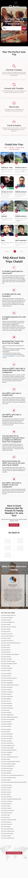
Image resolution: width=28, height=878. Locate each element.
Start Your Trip (14, 525)
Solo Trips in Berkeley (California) (8, 750)
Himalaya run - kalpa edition (9, 167)
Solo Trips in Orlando (6, 675)
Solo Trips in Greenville (6, 770)
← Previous (6, 251)
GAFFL (5, 147)
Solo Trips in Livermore (6, 689)
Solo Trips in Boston (5, 649)
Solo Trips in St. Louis (6, 701)
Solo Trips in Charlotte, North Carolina (10, 685)
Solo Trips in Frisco (5, 817)
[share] (12, 156)
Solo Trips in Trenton (6, 638)
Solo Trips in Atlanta (5, 629)
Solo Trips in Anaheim (6, 726)
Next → (22, 251)
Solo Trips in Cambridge (6, 752)
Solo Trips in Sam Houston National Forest (10, 643)
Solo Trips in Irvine (5, 710)
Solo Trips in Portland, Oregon (8, 661)
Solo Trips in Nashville (6, 721)
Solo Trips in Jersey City (6, 633)
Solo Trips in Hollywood (6, 724)
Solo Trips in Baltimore (6, 698)
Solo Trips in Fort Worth (6, 812)
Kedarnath (4, 216)
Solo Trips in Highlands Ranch (8, 745)
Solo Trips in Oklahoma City (7, 838)
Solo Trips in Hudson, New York (8, 615)
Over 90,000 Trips (21, 31)
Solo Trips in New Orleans (7, 768)
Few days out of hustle (7, 191)
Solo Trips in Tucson (6, 789)
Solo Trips (11, 147)
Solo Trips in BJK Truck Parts (7, 810)
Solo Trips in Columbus (6, 673)
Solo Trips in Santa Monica (7, 828)
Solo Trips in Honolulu (6, 712)
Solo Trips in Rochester (6, 796)
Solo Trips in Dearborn (6, 792)
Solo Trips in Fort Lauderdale (7, 719)
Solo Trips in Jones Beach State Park (9, 757)
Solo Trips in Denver (5, 631)
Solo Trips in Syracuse (6, 822)
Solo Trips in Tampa (5, 665)
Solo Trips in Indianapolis (7, 668)
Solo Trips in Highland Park (7, 714)
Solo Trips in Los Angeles (7, 617)
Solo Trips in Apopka (6, 780)
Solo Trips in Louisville (6, 808)
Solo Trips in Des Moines (7, 736)
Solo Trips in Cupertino (6, 694)
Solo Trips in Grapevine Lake (7, 831)
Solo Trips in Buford (5, 731)
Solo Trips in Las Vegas (6, 740)
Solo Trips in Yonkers (6, 670)
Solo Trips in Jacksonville (7, 696)
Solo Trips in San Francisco (7, 640)
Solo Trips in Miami (5, 759)
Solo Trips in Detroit (5, 794)
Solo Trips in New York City (7, 636)
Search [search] (24, 28)
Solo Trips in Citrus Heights (7, 747)
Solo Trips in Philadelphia (7, 682)
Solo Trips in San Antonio (7, 680)
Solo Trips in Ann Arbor (6, 785)
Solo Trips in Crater (5, 815)
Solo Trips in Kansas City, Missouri (9, 678)
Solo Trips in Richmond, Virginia (8, 763)
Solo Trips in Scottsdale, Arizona (8, 777)
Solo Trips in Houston (6, 656)
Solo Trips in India (20, 147)
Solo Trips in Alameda (6, 729)
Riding (3, 240)
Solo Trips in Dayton (5, 826)
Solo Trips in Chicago (6, 620)
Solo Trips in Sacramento (7, 687)
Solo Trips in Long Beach (6, 801)
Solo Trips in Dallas (5, 645)
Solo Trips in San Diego (6, 659)
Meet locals (5, 356)
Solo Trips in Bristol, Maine (7, 833)
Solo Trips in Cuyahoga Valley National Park (11, 799)
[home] (14, 7)
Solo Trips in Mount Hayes (7, 708)
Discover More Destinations (14, 853)
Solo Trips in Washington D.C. (8, 622)
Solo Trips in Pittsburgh (6, 703)
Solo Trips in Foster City (6, 824)
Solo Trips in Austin (5, 647)
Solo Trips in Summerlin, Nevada (8, 819)
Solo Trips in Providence (6, 705)
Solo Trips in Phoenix (6, 652)
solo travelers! (17, 356)
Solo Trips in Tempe (5, 806)
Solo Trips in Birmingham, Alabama (9, 663)
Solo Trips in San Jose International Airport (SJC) (12, 775)
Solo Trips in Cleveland (6, 787)
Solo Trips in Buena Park (6, 738)
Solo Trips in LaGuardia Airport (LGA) (9, 717)
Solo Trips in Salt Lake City (7, 743)
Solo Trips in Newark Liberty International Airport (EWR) (14, 782)
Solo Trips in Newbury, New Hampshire (10, 654)
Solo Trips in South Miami (7, 691)
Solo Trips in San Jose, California (8, 626)
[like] (12, 154)
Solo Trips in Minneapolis (7, 734)
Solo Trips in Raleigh (5, 754)
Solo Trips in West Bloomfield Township (10, 761)
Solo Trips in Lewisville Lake (7, 766)
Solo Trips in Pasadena (6, 803)
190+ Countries (11, 31)
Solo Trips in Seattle (5, 624)
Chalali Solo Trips (14, 144)
